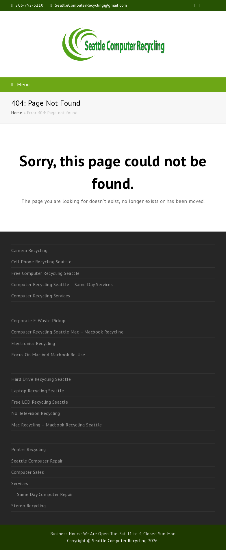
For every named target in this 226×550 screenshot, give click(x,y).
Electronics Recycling (33, 343)
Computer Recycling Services (40, 296)
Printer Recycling (28, 449)
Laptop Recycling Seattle (37, 391)
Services (19, 483)
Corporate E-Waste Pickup (38, 320)
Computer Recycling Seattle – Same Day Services (62, 284)
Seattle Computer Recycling (119, 540)
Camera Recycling (29, 250)
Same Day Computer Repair (45, 494)
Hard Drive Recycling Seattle (41, 379)
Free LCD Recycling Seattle (39, 402)
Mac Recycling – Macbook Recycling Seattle (56, 425)
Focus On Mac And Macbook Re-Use (48, 354)
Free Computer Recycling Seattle (45, 273)
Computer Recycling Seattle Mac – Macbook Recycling (67, 332)
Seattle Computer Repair (37, 461)
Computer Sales (27, 472)
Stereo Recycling (28, 505)
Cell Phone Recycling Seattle (41, 261)
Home (16, 112)
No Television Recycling (35, 413)
